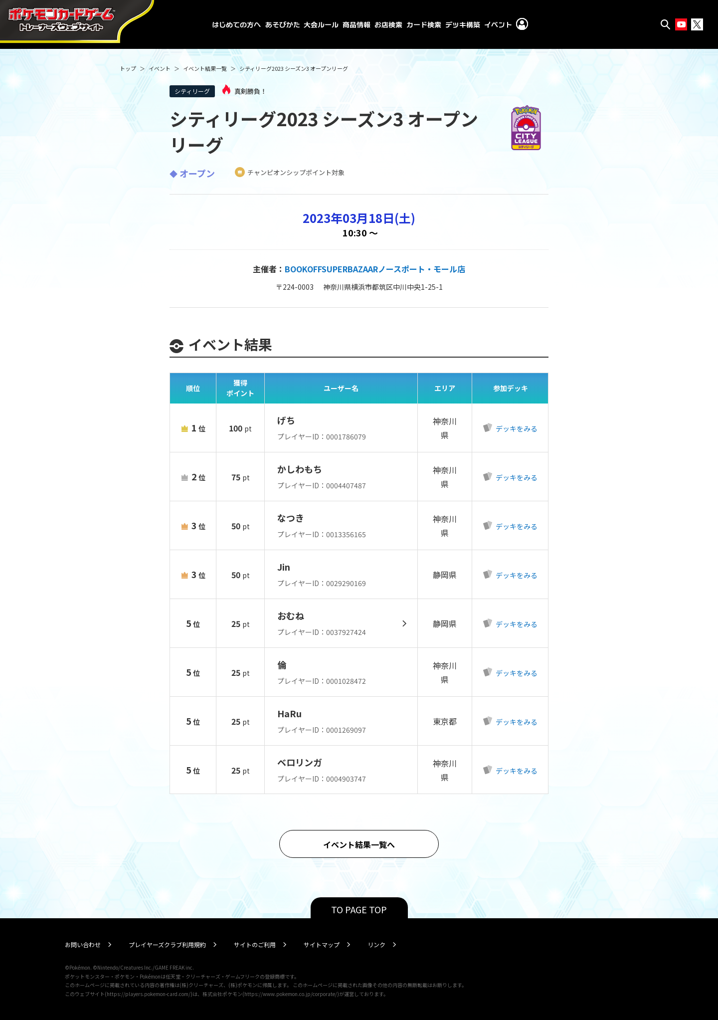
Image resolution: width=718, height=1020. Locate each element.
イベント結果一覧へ (359, 844)
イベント (160, 68)
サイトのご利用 (255, 944)
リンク (376, 944)
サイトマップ (322, 944)
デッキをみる (516, 428)
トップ (128, 68)
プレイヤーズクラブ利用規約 (167, 944)
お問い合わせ (83, 944)
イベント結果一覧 (205, 68)
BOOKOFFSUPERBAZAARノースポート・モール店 (375, 269)
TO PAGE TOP (359, 909)
